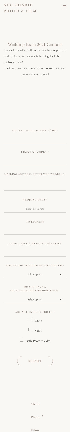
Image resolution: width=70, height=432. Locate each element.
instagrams (35, 221)
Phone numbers (35, 152)
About (35, 404)
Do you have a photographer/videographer (35, 288)
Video (38, 331)
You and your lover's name (35, 130)
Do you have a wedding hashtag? (35, 243)
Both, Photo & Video (38, 341)
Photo (38, 321)
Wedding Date (34, 199)
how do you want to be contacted (35, 265)
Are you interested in (35, 312)
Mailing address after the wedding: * (35, 176)
